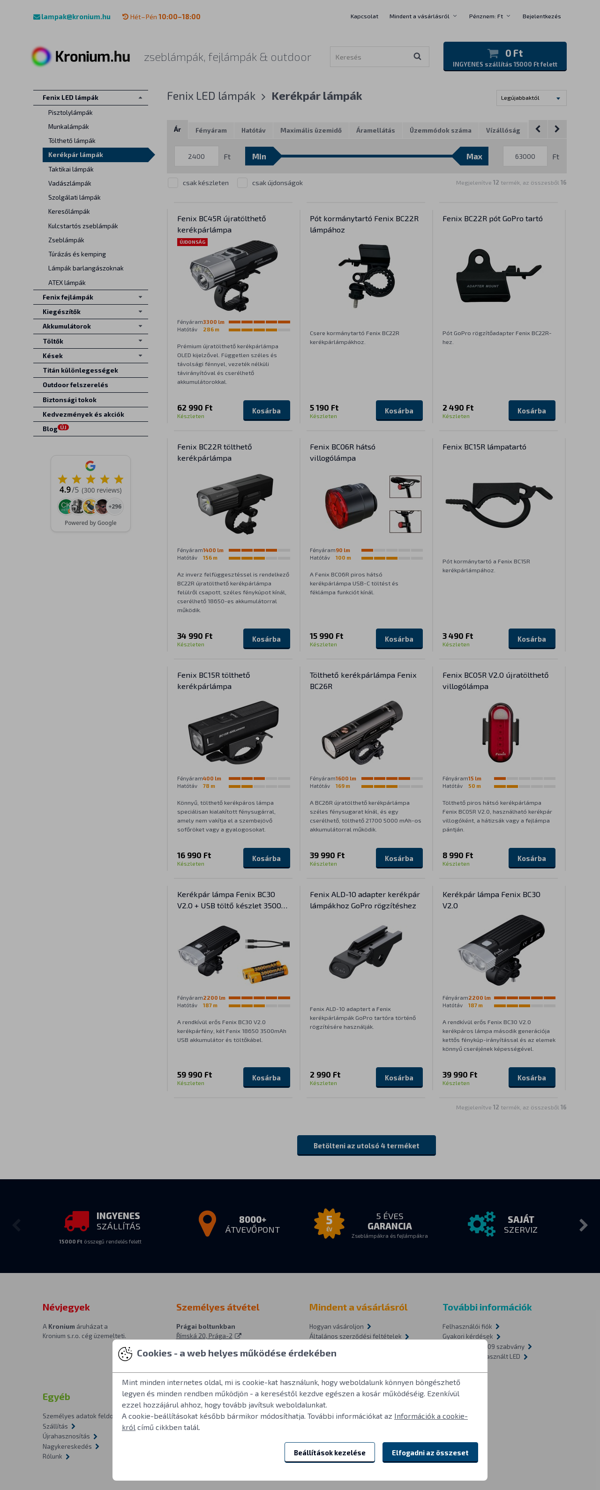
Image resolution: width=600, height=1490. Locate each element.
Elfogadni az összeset (430, 1452)
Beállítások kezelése (330, 1452)
